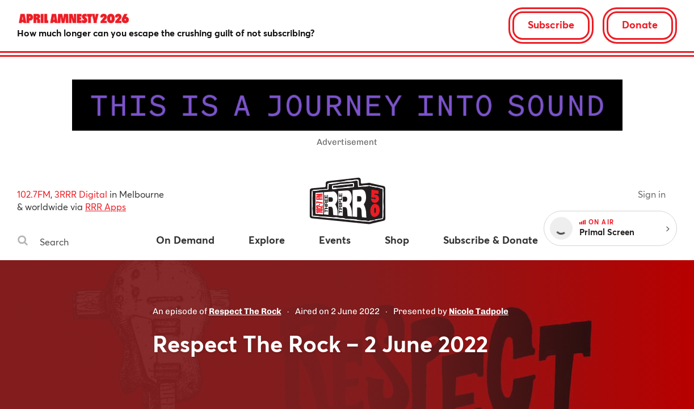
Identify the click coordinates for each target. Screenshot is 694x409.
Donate (640, 24)
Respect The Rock (245, 311)
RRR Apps (105, 206)
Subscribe (551, 24)
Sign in (652, 194)
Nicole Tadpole (478, 311)
